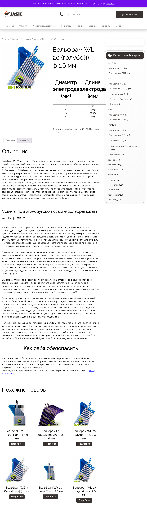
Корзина (92, 26)
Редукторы (66, 26)
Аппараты (23, 26)
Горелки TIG (116, 141)
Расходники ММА (117, 120)
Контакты (106, 26)
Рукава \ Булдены (119, 99)
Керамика (115, 154)
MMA (110, 109)
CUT (110, 63)
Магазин (14, 39)
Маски (112, 180)
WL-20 (85, 129)
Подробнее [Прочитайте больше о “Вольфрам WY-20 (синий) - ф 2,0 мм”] (50, 496)
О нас (118, 26)
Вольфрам (25, 39)
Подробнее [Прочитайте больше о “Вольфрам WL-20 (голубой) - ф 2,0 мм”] (84, 500)
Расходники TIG (117, 135)
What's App (129, 14)
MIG (109, 78)
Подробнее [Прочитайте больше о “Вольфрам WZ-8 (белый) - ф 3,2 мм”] (17, 496)
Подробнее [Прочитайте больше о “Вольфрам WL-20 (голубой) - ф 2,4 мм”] (84, 444)
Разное (80, 26)
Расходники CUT (117, 73)
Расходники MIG (117, 89)
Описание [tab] (10, 140)
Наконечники (117, 94)
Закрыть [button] (110, 3)
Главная (10, 26)
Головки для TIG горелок (124, 146)
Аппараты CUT (116, 68)
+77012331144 (72, 14)
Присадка (113, 165)
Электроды (113, 200)
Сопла (113, 104)
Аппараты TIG (116, 130)
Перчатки (114, 185)
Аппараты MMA (116, 115)
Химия (112, 190)
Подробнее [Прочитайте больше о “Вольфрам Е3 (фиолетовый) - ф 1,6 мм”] (50, 444)
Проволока (113, 169)
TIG (109, 125)
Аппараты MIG (116, 84)
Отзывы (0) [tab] (24, 140)
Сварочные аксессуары (44, 26)
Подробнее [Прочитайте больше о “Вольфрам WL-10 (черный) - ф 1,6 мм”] (17, 444)
